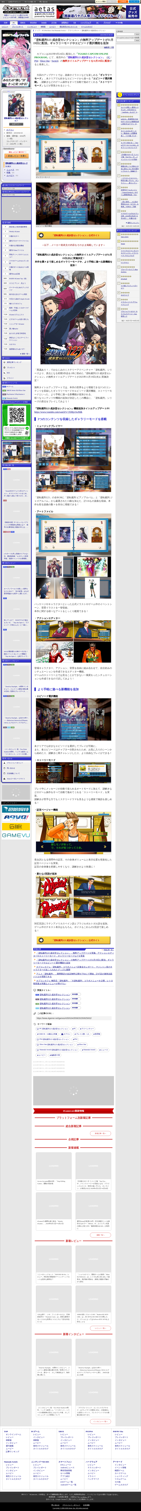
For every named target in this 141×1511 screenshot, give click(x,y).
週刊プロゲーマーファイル (19, 241)
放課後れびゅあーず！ (17, 349)
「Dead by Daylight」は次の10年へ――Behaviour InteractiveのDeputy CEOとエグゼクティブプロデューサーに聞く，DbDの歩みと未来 (16, 720)
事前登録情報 (66, 1470)
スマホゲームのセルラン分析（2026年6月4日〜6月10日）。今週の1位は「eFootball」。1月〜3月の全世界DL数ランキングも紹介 (130, 216)
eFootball (124, 279)
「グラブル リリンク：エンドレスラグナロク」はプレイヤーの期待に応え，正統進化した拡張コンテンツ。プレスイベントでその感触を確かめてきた (93, 1411)
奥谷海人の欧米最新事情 (18, 227)
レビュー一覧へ (100, 1328)
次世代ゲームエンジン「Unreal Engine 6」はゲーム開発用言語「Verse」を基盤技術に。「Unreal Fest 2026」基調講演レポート (130, 192)
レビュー (5, 26)
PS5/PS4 (33, 23)
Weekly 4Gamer (14, 231)
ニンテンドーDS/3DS (40, 1462)
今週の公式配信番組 (16, 245)
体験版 (43, 26)
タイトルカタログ (40, 1449)
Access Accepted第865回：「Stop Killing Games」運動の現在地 (51, 1182)
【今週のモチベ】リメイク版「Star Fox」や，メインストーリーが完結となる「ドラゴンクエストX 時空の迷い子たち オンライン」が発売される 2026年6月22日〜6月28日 (93, 1184)
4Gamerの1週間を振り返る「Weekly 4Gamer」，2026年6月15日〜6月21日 (50, 1222)
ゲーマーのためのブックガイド (19, 289)
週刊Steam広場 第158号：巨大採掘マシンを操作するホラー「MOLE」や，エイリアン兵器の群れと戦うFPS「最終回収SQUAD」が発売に (93, 1224)
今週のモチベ (14, 236)
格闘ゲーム (119, 1470)
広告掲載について (13, 773)
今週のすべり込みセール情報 (19, 268)
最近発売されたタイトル (68, 26)
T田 (55, 1055)
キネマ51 (12, 344)
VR (74, 23)
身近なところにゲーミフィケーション (19, 339)
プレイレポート (17, 26)
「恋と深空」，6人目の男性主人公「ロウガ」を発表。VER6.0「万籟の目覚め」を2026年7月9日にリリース (130, 204)
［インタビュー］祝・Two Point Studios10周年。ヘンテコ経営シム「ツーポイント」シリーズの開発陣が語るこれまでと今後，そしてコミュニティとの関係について (16, 751)
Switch (43, 23)
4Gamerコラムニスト (16, 314)
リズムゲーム (120, 1479)
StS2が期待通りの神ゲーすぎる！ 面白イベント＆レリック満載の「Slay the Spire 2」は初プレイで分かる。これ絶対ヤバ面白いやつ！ (16, 654)
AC (97, 23)
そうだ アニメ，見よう (17, 283)
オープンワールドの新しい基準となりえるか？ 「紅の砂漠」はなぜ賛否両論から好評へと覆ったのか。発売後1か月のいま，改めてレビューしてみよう (16, 591)
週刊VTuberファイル (16, 250)
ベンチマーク (93, 1479)
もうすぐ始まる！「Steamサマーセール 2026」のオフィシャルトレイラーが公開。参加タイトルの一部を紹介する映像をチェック (130, 145)
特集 (8, 172)
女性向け (64, 23)
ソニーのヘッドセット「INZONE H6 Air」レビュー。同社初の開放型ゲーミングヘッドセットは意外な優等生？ (53, 1277)
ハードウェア (86, 23)
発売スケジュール (40, 1446)
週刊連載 (10, 1446)
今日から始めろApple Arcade (19, 299)
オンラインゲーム (13, 1434)
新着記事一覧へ (100, 1133)
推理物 (97, 1034)
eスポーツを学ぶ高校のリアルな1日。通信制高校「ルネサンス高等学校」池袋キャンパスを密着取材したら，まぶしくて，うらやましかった (16, 556)
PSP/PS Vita (118, 1431)
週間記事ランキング (14, 362)
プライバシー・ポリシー (71, 1505)
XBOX (22, 23)
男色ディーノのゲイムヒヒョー (19, 256)
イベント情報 (120, 1467)
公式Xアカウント (14, 2)
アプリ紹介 (65, 1476)
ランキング (134, 1)
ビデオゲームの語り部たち (19, 319)
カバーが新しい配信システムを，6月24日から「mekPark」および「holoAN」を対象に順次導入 (130, 109)
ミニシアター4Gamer (16, 324)
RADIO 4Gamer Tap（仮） (18, 278)
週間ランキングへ (133, 223)
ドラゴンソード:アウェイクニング (129, 303)
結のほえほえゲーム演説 (18, 294)
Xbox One (45, 61)
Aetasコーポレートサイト (16, 778)
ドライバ (10, 378)
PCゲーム (10, 386)
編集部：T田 (109, 47)
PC (14, 23)
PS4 (36, 61)
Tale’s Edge (124, 237)
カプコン (10, 130)
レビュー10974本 (9, 17)
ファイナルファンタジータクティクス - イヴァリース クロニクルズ (130, 253)
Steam (123, 244)
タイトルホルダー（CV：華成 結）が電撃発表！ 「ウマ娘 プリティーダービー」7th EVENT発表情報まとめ (129, 133)
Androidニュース (67, 1467)
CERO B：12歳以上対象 (48, 1034)
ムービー (52, 26)
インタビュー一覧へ (100, 1421)
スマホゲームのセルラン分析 (19, 262)
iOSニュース (65, 1465)
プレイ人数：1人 (82, 1034)
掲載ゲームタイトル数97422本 (16, 15)
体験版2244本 (23, 17)
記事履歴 (123, 1)
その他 (117, 1482)
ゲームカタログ (87, 26)
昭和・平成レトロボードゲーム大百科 (19, 309)
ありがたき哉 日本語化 (17, 333)
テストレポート (94, 1467)
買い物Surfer (13, 329)
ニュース (10, 170)
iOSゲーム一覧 (66, 1482)
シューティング (121, 1476)
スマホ (54, 23)
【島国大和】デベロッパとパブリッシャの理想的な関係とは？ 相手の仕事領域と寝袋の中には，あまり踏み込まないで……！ (16, 524)
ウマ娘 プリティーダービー (129, 287)
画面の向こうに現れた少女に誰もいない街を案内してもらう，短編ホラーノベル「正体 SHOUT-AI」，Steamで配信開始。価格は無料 (130, 168)
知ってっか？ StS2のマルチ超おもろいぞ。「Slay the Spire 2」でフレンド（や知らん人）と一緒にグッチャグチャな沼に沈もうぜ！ (16, 622)
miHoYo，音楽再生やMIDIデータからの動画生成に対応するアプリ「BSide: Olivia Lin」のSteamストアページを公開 (130, 121)
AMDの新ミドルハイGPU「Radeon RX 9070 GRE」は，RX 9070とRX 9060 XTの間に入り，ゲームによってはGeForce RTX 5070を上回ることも (93, 1318)
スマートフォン (65, 1462)
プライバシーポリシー (15, 763)
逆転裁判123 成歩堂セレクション (16, 119)
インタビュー (32, 26)
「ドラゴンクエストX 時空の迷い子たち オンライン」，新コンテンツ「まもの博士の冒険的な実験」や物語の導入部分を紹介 (130, 180)
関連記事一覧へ (109, 950)
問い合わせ (44, 2)
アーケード (117, 1462)
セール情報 (65, 1473)
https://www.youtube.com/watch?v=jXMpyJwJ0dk (58, 412)
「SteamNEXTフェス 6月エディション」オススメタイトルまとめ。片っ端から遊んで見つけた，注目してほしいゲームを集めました (16, 493)
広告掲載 (86, 1505)
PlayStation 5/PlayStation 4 (15, 394)
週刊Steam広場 (14, 274)
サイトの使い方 (30, 2)
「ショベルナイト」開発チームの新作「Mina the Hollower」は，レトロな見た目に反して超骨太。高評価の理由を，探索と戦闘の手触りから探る (93, 1278)
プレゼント (11, 367)
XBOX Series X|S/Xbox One (16, 390)
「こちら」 (83, 1497)
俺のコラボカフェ (15, 303)
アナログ (107, 23)
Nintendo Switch (12, 398)
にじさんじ (125, 262)
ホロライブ (125, 295)
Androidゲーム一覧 (68, 1485)
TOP (5, 23)
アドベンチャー (88, 1029)
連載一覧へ (26, 354)
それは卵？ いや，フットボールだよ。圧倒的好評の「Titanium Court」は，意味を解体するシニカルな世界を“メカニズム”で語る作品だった (53, 1318)
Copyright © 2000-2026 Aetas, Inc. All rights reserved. (70, 1508)
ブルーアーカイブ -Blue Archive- (129, 271)
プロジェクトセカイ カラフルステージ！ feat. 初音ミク (129, 313)
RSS (3, 2)
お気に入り (112, 1)
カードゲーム (120, 1473)
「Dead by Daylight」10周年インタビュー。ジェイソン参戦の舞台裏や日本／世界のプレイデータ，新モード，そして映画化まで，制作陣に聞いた (16, 689)
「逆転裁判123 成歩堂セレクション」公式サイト (76, 235)
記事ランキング (12, 1451)
